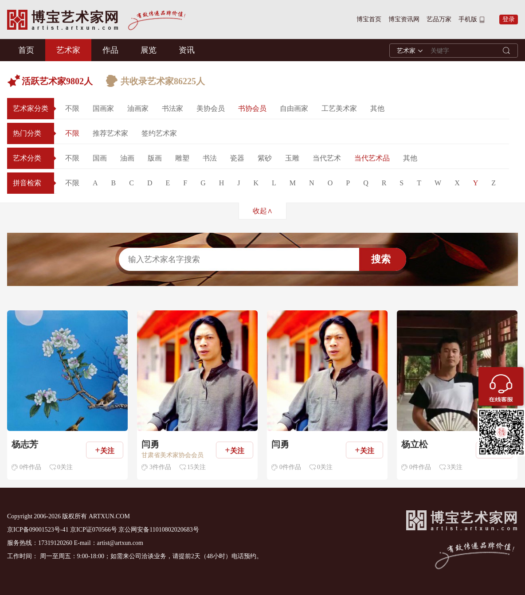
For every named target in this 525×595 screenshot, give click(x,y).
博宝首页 (369, 19)
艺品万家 (439, 19)
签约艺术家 (159, 133)
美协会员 (210, 108)
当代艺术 (327, 158)
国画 (100, 158)
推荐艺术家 (110, 133)
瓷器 (237, 158)
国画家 (103, 108)
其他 (377, 108)
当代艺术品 (372, 158)
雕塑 (182, 158)
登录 (508, 19)
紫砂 (265, 158)
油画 (127, 158)
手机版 (467, 19)
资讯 (187, 50)
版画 (155, 158)
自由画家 (294, 108)
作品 (110, 50)
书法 (210, 158)
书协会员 (252, 108)
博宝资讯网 (403, 19)
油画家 (138, 108)
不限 (72, 108)
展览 (149, 50)
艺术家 (68, 50)
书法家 (172, 108)
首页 (26, 50)
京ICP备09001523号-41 (37, 529)
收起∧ (263, 211)
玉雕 (292, 158)
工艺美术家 (339, 108)
